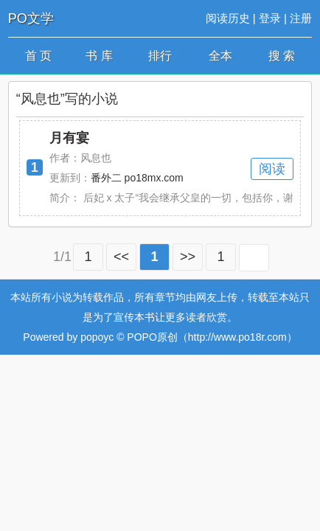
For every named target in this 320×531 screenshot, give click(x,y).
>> (187, 256)
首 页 (38, 55)
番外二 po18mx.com (137, 178)
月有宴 (69, 138)
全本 (220, 55)
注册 (301, 18)
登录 (270, 18)
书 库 (99, 55)
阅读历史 (228, 18)
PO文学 (31, 18)
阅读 (272, 169)
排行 (160, 55)
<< (121, 256)
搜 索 (281, 55)
